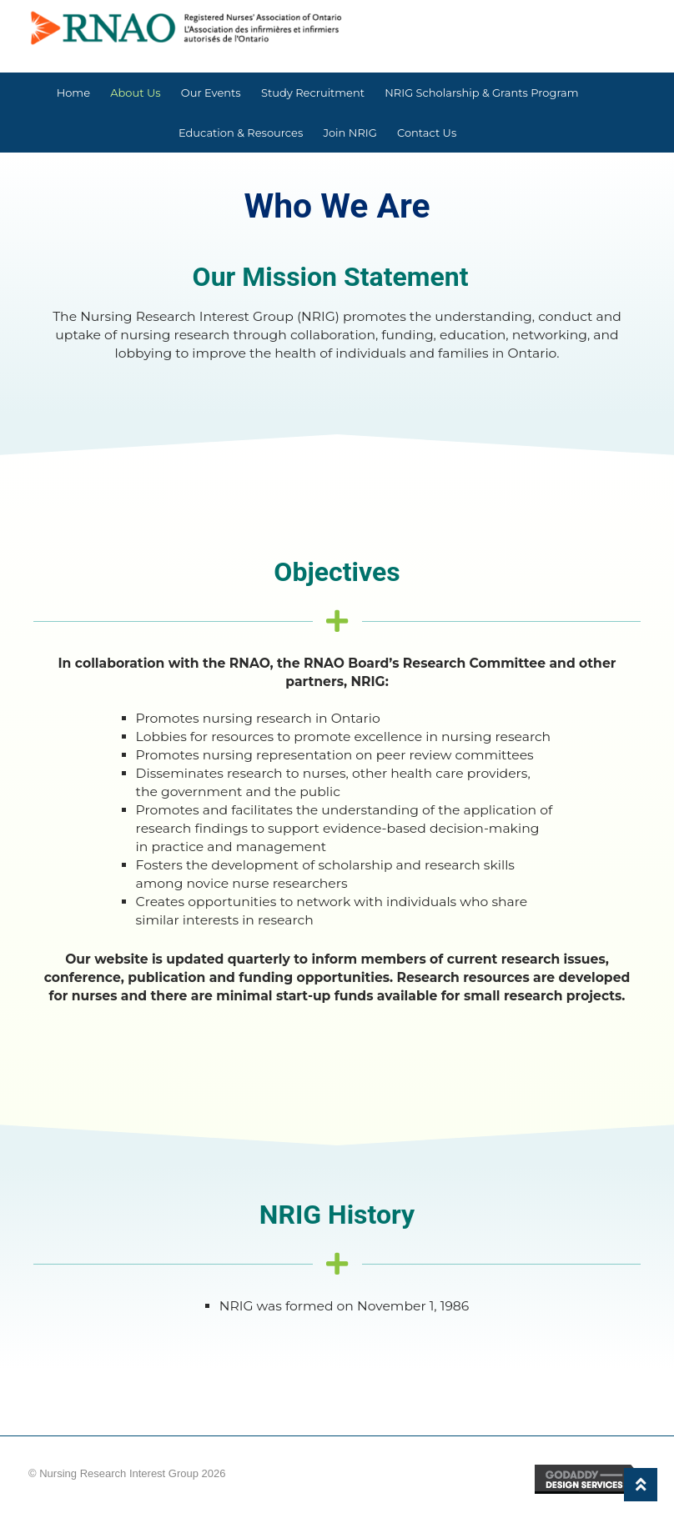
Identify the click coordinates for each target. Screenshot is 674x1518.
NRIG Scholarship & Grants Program (481, 92)
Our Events (211, 92)
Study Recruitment (313, 92)
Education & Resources (241, 132)
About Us (135, 92)
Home (73, 92)
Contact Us (426, 132)
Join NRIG (349, 132)
